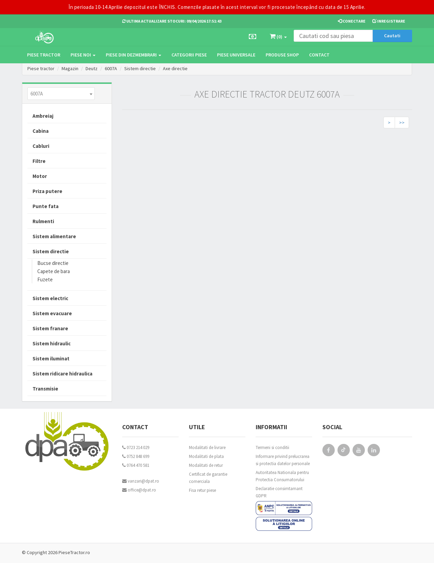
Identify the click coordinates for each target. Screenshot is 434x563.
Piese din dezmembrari (133, 55)
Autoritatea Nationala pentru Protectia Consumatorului (282, 476)
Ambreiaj (43, 116)
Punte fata (46, 206)
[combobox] (61, 93)
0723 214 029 (135, 447)
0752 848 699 (135, 456)
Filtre (39, 161)
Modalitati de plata (206, 456)
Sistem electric (50, 298)
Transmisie (45, 388)
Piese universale (236, 55)
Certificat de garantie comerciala (208, 477)
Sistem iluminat (51, 358)
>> (402, 122)
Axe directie (175, 68)
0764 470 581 (135, 465)
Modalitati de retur (206, 465)
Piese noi (83, 55)
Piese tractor (43, 55)
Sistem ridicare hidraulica (62, 373)
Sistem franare (50, 328)
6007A (111, 68)
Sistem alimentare (54, 236)
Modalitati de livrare (207, 447)
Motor (40, 176)
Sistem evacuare (52, 313)
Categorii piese (189, 55)
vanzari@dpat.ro (140, 481)
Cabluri (41, 146)
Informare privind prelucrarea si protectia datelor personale (283, 459)
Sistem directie (140, 68)
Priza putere (47, 191)
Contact (319, 55)
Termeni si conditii (272, 447)
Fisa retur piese (202, 490)
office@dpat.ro (139, 490)
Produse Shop (282, 55)
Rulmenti (43, 221)
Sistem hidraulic (52, 343)
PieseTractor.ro (74, 552)
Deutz (92, 68)
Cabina (41, 131)
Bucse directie (52, 263)
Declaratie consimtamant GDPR (279, 492)
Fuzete (45, 279)
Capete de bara (53, 271)
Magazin (70, 68)
